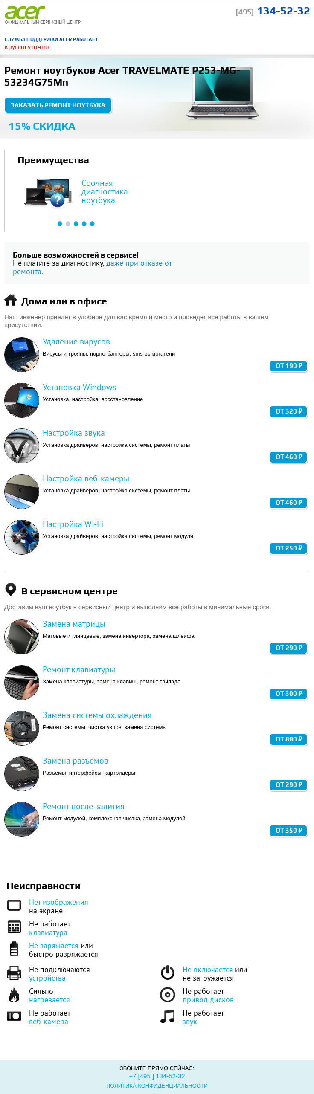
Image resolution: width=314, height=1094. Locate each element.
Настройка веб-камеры (86, 478)
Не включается (208, 969)
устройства (47, 978)
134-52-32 (273, 10)
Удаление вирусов (76, 341)
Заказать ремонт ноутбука (58, 105)
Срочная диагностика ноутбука (104, 191)
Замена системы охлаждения (97, 715)
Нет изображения (58, 902)
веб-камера (48, 1021)
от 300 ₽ (289, 693)
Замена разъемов (75, 760)
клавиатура (48, 932)
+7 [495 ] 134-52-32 (157, 1076)
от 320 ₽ (289, 411)
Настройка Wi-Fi (73, 524)
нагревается (49, 999)
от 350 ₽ (289, 830)
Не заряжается (53, 945)
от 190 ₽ (289, 365)
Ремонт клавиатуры (79, 669)
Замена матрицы (74, 623)
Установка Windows (79, 387)
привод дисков (208, 999)
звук (190, 1021)
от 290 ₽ (289, 647)
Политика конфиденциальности (157, 1085)
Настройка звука (74, 432)
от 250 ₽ (289, 548)
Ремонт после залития (84, 806)
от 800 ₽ (289, 739)
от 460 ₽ (289, 456)
